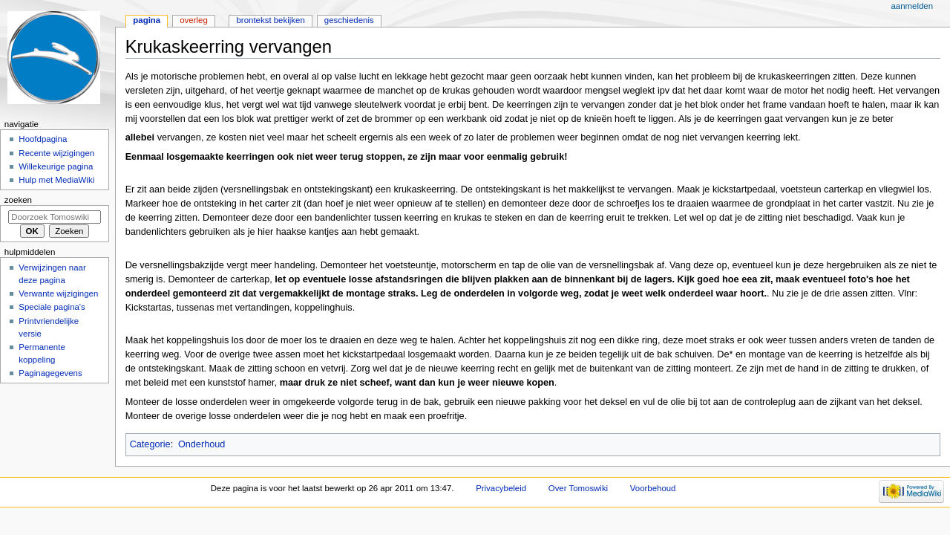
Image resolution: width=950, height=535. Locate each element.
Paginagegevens (50, 373)
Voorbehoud (653, 488)
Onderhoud (202, 444)
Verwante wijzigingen (58, 293)
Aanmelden (912, 5)
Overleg (194, 20)
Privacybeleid (501, 488)
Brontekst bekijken (270, 20)
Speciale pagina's (52, 306)
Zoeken (18, 199)
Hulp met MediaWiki (56, 179)
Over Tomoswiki (578, 488)
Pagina (146, 20)
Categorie (150, 444)
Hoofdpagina (43, 138)
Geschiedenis (349, 20)
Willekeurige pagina (56, 166)
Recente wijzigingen (56, 153)
